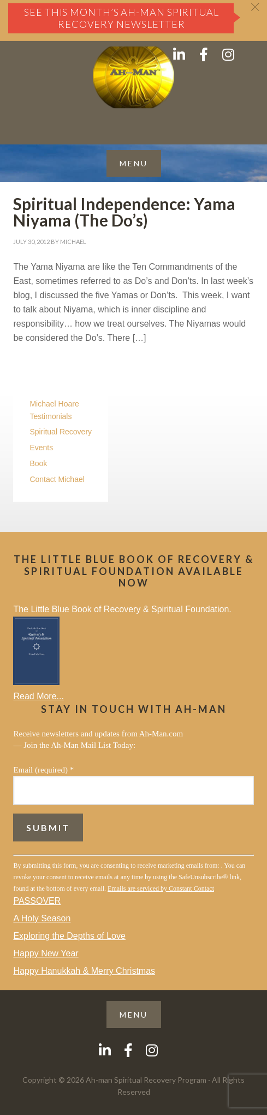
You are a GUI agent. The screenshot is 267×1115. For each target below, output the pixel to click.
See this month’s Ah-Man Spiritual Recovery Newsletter (121, 18)
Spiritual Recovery (60, 431)
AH (133, 77)
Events (41, 447)
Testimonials (50, 416)
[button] (133, 163)
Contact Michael (56, 479)
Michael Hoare (54, 403)
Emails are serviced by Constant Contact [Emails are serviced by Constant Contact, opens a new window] (161, 888)
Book (38, 463)
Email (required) (43, 769)
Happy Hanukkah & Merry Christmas (84, 970)
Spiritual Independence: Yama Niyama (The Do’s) (124, 212)
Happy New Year (45, 953)
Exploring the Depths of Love (69, 935)
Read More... (38, 696)
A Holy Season (41, 918)
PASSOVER (37, 900)
